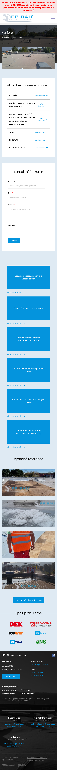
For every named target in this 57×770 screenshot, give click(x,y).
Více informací (40, 96)
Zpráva (11, 205)
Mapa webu (32, 760)
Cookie (41, 760)
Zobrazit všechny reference (28, 600)
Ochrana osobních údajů (37, 758)
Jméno (11, 181)
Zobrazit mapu (11, 676)
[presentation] (24, 231)
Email (10, 193)
